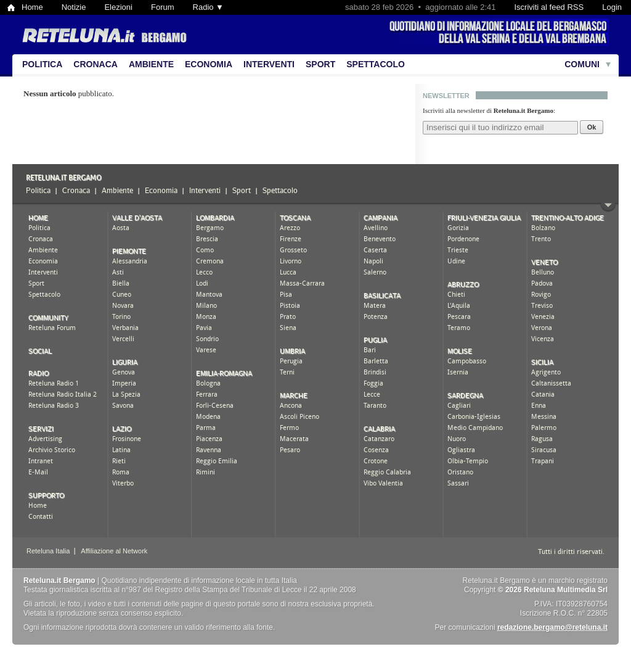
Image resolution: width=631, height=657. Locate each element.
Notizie (74, 7)
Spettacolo (375, 64)
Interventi (269, 64)
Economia (208, 64)
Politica (42, 64)
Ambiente (151, 64)
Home (32, 7)
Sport (320, 64)
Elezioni (118, 7)
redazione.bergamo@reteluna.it (552, 627)
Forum (162, 7)
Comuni (582, 64)
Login (612, 7)
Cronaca (95, 64)
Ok (591, 127)
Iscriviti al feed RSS (549, 7)
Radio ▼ (208, 7)
